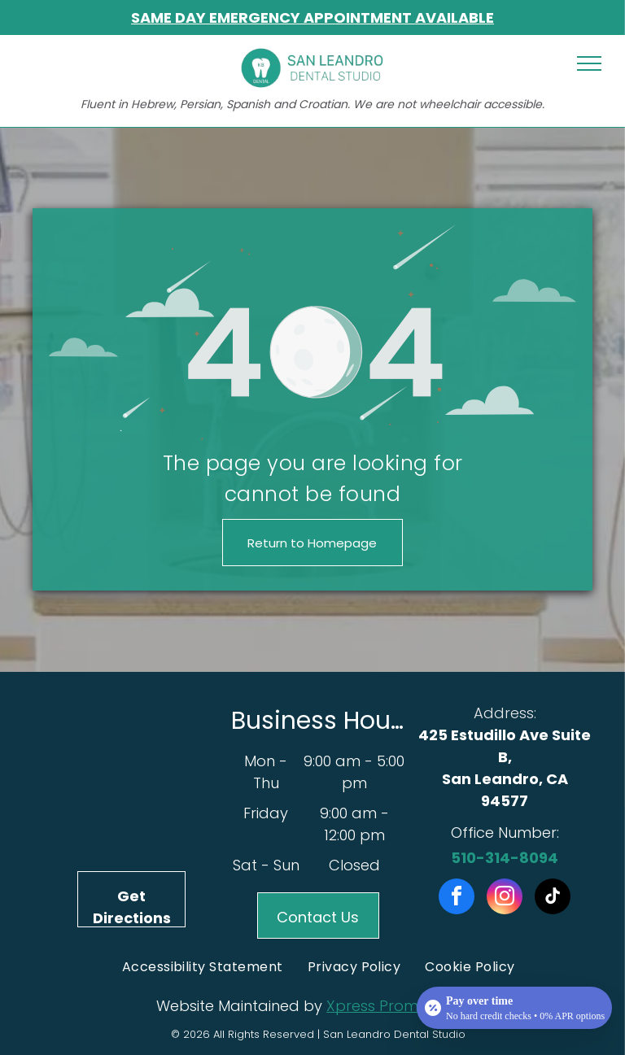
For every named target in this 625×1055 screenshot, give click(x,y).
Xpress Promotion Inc (403, 1006)
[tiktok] (552, 898)
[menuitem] (202, 967)
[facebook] (456, 898)
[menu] (589, 63)
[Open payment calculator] (514, 1008)
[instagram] (504, 898)
